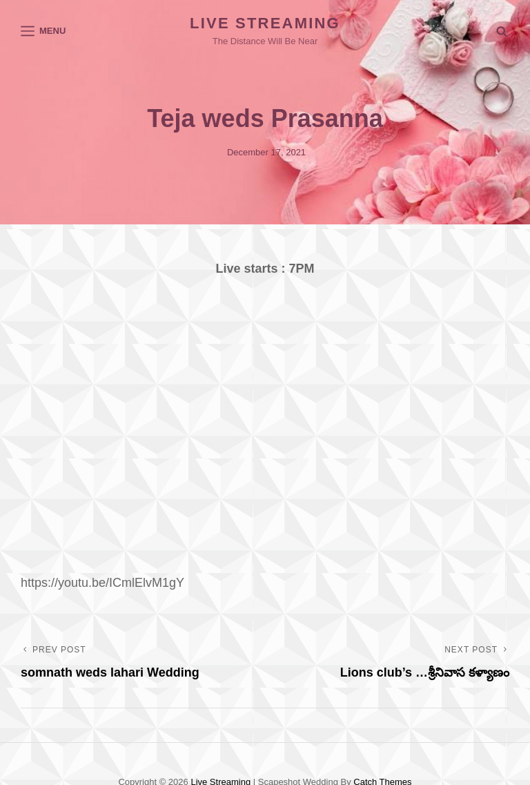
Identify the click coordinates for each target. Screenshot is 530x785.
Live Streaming (265, 23)
